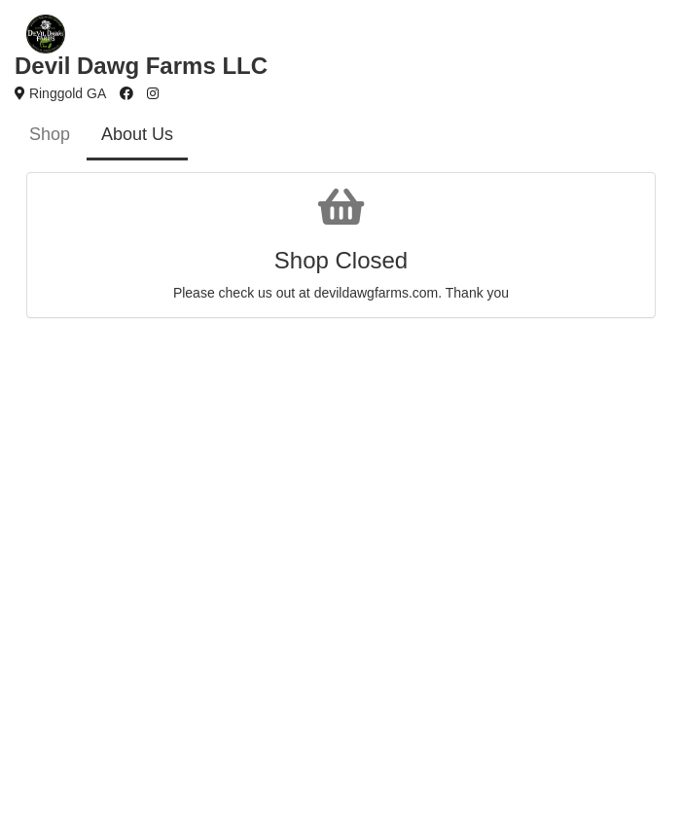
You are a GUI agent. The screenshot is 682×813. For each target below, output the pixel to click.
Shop (49, 134)
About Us (137, 134)
